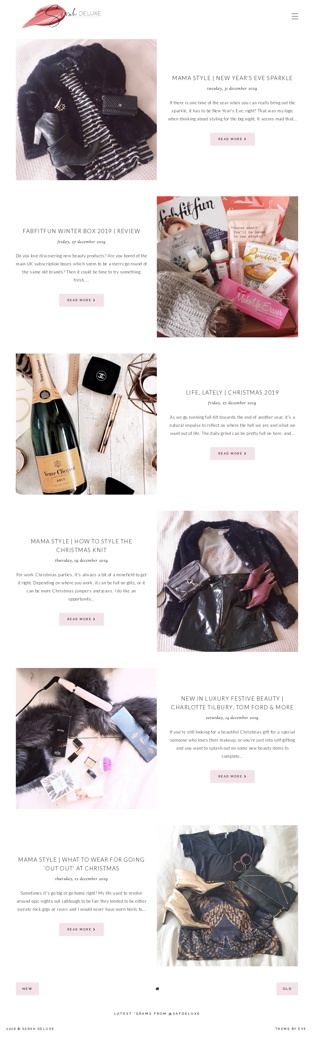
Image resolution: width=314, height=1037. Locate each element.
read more (232, 139)
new (27, 989)
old (287, 989)
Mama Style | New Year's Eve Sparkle (232, 78)
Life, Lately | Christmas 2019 (232, 392)
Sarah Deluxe (38, 1029)
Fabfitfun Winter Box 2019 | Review (81, 231)
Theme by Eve (291, 1029)
